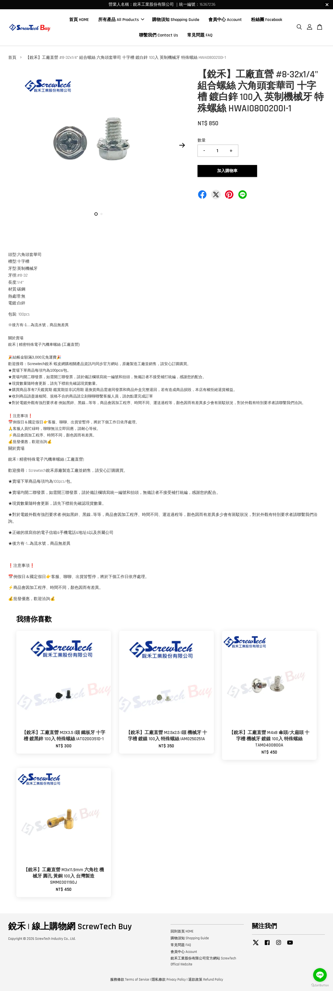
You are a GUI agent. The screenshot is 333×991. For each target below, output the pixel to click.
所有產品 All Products (121, 20)
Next (182, 145)
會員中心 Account (225, 20)
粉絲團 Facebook (266, 20)
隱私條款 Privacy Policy (169, 979)
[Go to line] (320, 975)
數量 (202, 140)
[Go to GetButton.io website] (320, 985)
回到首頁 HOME (182, 931)
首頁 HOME (79, 20)
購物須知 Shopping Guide (175, 20)
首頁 (12, 57)
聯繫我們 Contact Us (158, 35)
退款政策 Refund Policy (205, 979)
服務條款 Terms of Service (129, 979)
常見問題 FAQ (199, 35)
